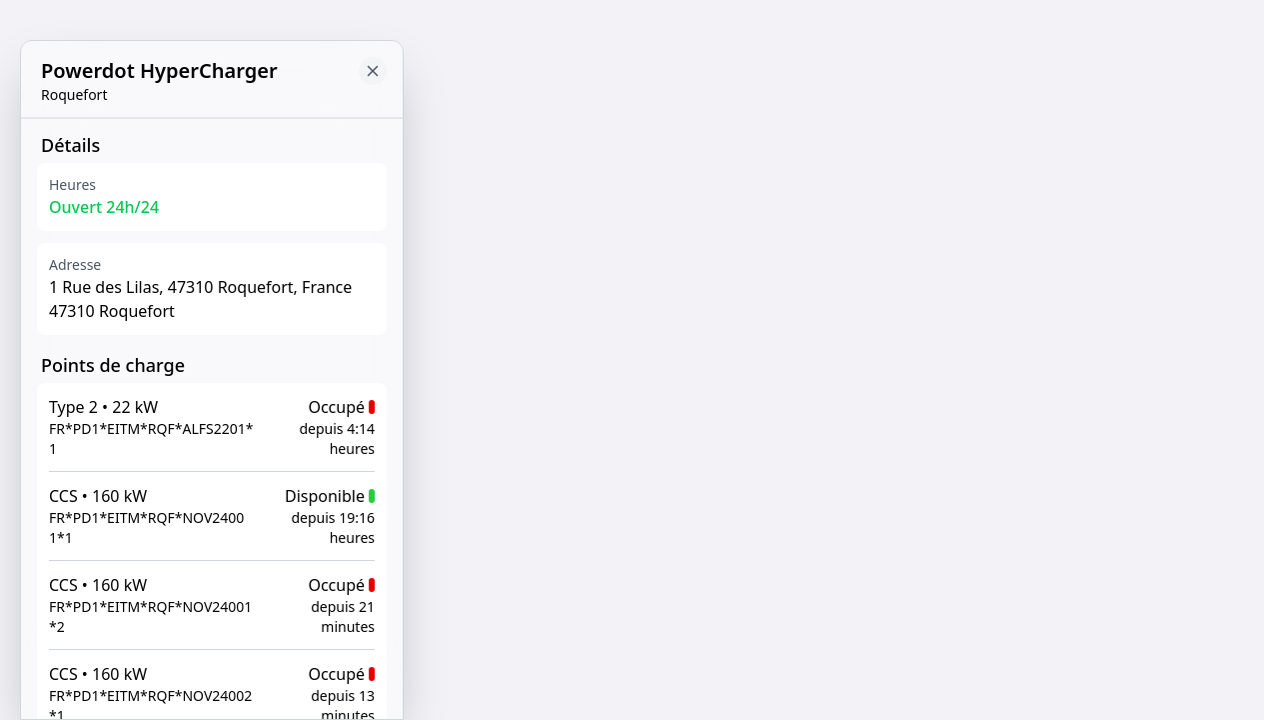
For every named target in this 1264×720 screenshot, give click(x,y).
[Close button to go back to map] (373, 71)
